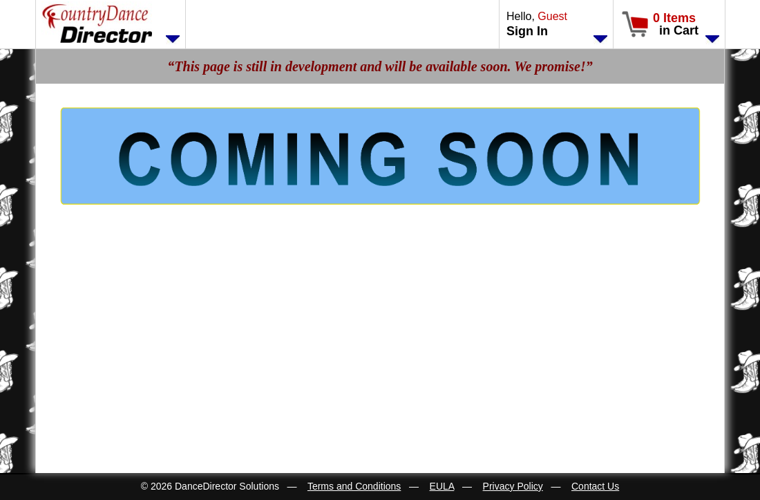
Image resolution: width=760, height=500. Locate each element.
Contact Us (595, 486)
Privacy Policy (513, 486)
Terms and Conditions (354, 486)
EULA (442, 486)
